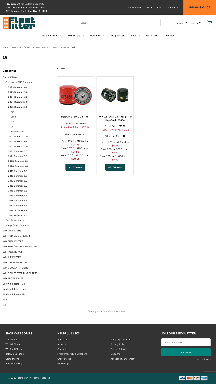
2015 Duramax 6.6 (17, 190)
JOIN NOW (186, 352)
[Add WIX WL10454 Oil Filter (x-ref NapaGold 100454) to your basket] (115, 167)
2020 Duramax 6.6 (18, 161)
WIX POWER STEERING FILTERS (20, 273)
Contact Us (173, 7)
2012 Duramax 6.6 (17, 205)
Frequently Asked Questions (72, 353)
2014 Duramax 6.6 (17, 195)
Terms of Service (119, 349)
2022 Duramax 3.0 (18, 146)
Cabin (14, 116)
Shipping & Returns (121, 339)
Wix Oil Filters (12, 344)
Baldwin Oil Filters (14, 353)
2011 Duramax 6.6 (17, 210)
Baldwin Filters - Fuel (14, 288)
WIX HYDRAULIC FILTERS (17, 235)
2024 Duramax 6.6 (18, 97)
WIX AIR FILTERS (12, 257)
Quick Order (135, 7)
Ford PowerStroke (14, 220)
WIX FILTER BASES (13, 278)
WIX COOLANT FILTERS (15, 267)
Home (5, 47)
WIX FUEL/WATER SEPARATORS (20, 246)
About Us (62, 339)
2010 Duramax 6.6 (17, 215)
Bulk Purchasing (13, 363)
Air (12, 111)
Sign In (196, 22)
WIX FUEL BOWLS (13, 251)
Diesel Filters (17, 47)
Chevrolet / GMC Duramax (37, 47)
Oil (73, 47)
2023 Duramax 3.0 (18, 136)
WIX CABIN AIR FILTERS (16, 262)
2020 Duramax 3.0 (18, 166)
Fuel (13, 121)
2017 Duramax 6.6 (17, 180)
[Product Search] (119, 22)
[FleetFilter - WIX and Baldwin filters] (19, 22)
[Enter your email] (186, 342)
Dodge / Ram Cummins (17, 225)
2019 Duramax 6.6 (17, 171)
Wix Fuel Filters (13, 349)
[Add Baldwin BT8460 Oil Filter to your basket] (75, 167)
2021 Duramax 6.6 (17, 151)
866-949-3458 (199, 7)
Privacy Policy (118, 344)
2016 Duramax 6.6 (17, 185)
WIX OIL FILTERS (12, 230)
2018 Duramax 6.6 (17, 175)
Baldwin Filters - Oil (14, 283)
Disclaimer (116, 353)
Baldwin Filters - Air (14, 294)
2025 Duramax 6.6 (18, 87)
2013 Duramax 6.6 (17, 200)
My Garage (179, 22)
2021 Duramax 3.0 (17, 156)
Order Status (154, 7)
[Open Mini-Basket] (209, 22)
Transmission (17, 131)
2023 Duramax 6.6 (61, 47)
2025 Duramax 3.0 (18, 92)
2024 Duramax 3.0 (18, 101)
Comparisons (12, 358)
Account (61, 344)
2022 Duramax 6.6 (18, 141)
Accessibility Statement (123, 358)
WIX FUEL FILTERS (13, 241)
